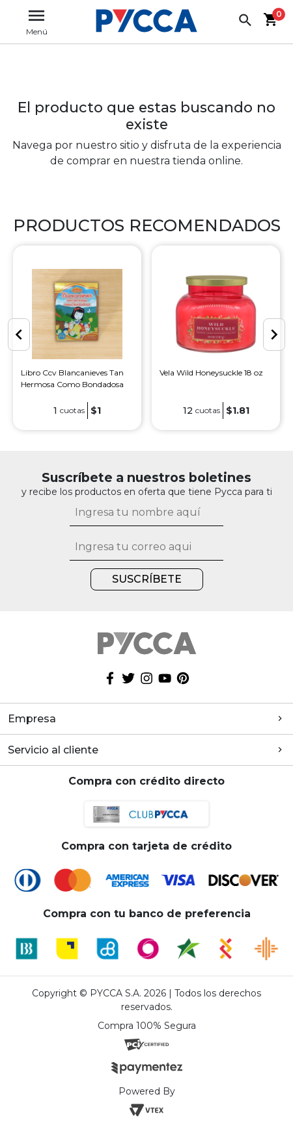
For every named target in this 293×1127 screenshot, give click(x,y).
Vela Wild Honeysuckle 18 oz (211, 372)
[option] (77, 337)
